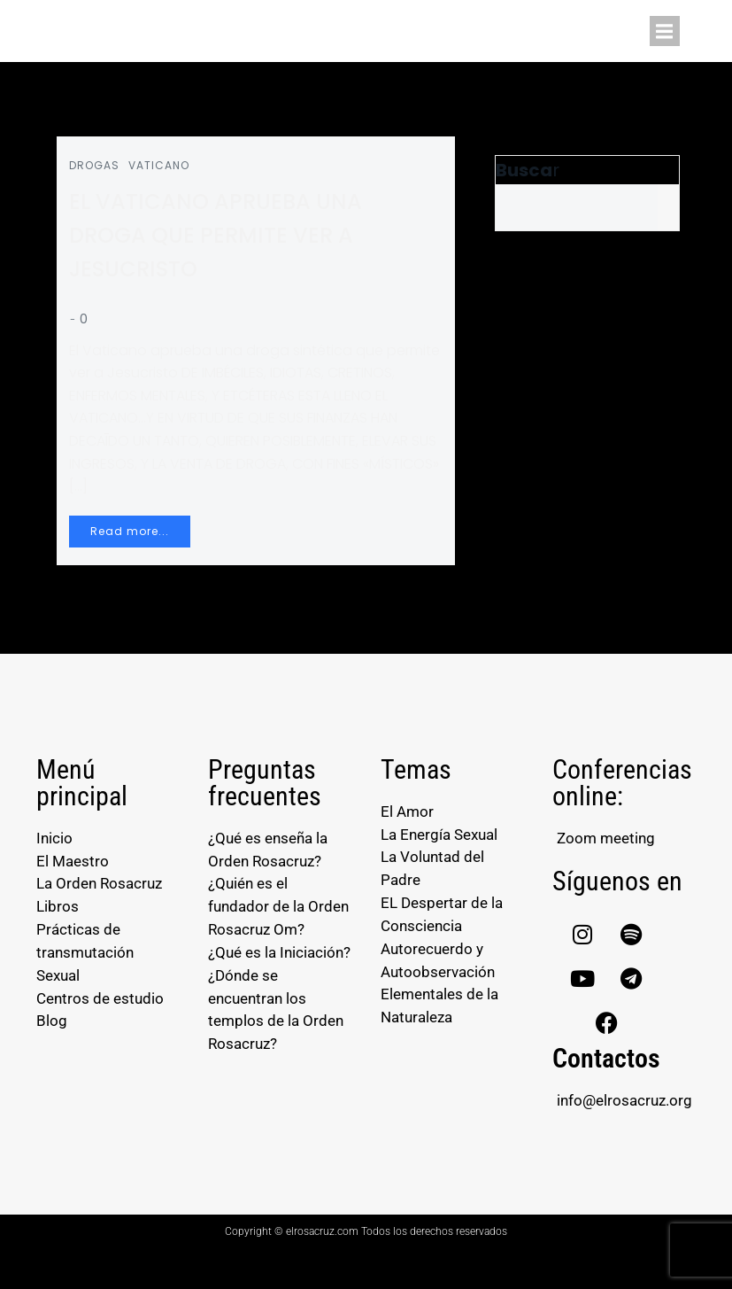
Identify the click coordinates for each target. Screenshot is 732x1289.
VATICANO (164, 170)
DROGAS (99, 170)
